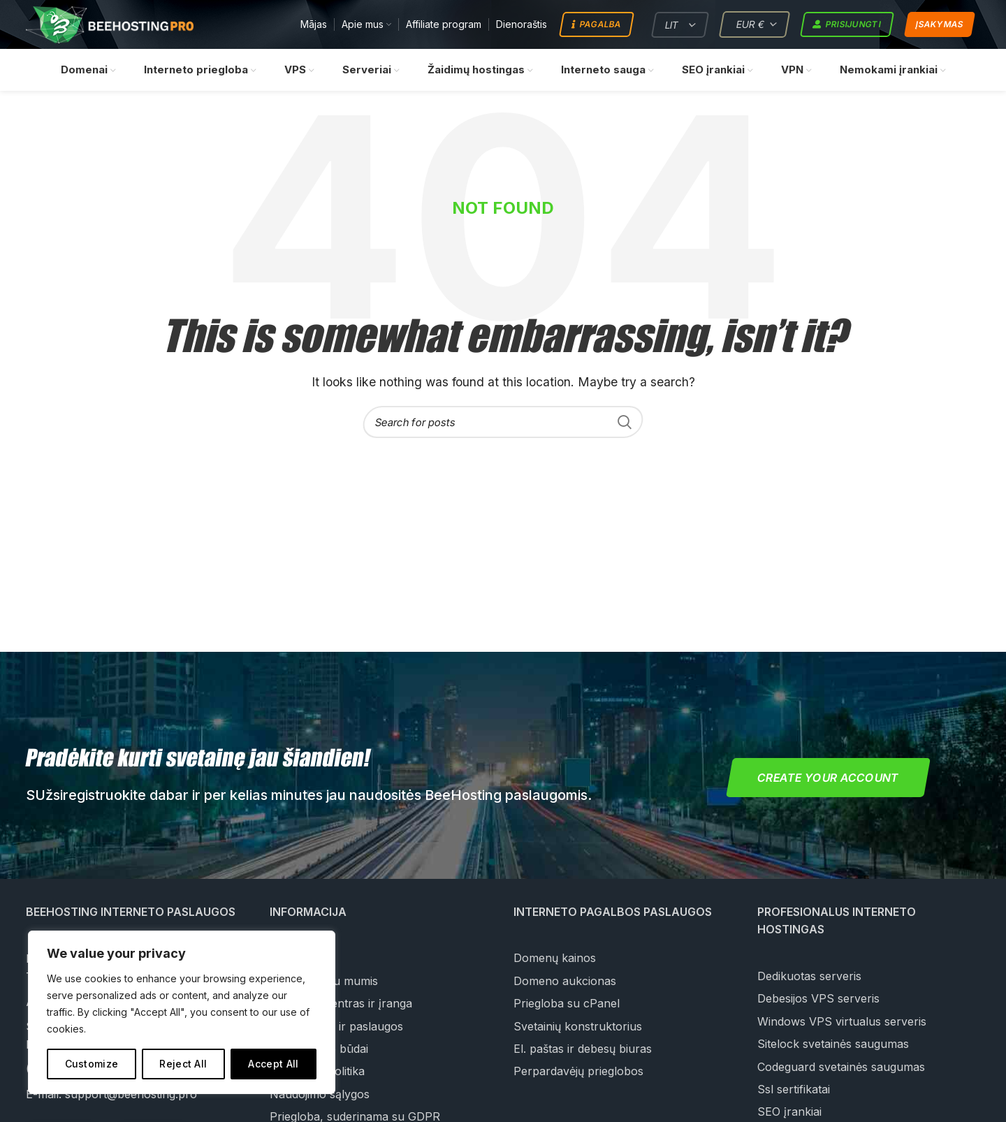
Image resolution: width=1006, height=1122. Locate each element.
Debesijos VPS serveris (818, 999)
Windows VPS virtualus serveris (841, 1022)
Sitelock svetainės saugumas (833, 1044)
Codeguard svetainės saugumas (841, 1067)
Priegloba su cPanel (566, 1004)
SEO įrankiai (789, 1112)
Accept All (273, 1064)
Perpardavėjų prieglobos (578, 1072)
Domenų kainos (554, 959)
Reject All (183, 1064)
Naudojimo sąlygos (320, 1095)
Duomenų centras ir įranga (341, 1004)
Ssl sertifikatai (793, 1090)
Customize (92, 1064)
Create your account (828, 778)
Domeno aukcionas (564, 982)
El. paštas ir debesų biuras (582, 1049)
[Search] (503, 423)
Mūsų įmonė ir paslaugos (336, 1026)
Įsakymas (939, 25)
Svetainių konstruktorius (577, 1026)
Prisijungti (847, 25)
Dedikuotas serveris (809, 977)
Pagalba (596, 25)
